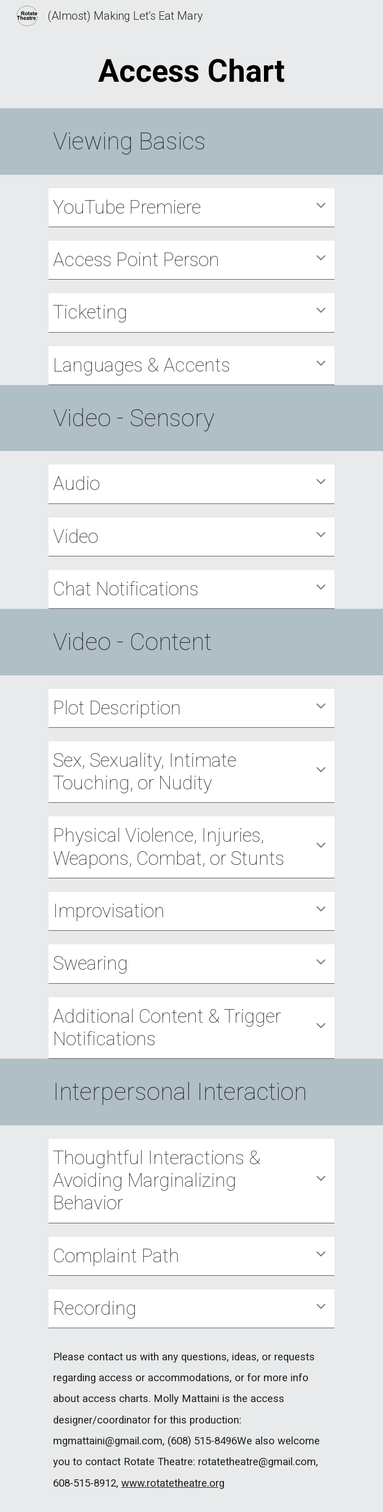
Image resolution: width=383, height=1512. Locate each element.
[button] (320, 206)
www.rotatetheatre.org (172, 1483)
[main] (191, 71)
